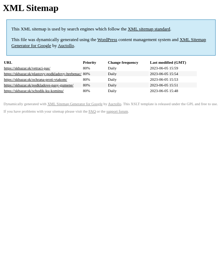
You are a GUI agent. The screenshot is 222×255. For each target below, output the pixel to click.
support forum (117, 111)
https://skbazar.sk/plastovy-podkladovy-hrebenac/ (42, 74)
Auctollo (66, 45)
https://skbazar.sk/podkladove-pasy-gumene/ (39, 85)
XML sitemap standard (149, 29)
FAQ (92, 111)
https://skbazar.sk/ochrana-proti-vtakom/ (35, 79)
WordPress (107, 39)
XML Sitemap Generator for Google (74, 104)
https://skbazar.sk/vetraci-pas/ (27, 68)
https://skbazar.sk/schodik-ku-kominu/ (34, 91)
